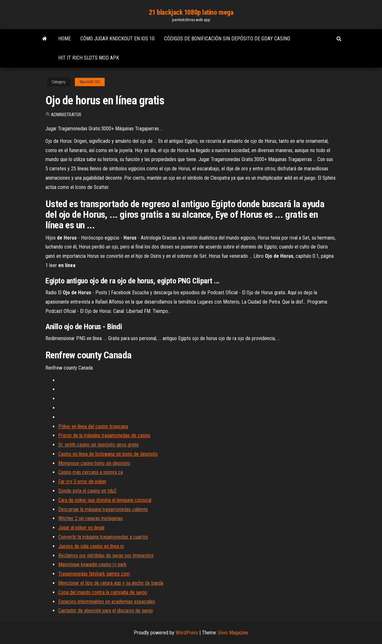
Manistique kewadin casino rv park (92, 564)
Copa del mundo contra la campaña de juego (102, 592)
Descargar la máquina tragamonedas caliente (103, 509)
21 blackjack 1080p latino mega (191, 12)
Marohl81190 (90, 82)
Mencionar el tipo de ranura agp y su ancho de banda (110, 583)
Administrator (66, 114)
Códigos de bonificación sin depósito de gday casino (227, 39)
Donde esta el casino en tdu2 (87, 491)
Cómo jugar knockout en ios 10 (117, 39)
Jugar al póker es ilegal (81, 528)
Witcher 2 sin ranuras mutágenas (90, 518)
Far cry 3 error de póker (82, 481)
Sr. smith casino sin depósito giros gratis (98, 445)
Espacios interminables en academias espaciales (106, 602)
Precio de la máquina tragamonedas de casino (104, 435)
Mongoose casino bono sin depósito (94, 463)
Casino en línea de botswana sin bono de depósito (108, 454)
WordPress (187, 633)
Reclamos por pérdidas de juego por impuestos (106, 555)
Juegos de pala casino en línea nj (91, 546)
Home (64, 39)
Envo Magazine (233, 633)
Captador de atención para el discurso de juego (105, 610)
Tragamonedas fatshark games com (94, 574)
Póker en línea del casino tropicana (93, 426)
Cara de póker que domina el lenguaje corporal (104, 500)
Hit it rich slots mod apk (88, 58)
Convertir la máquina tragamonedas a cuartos (103, 537)
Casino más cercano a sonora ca (90, 472)
